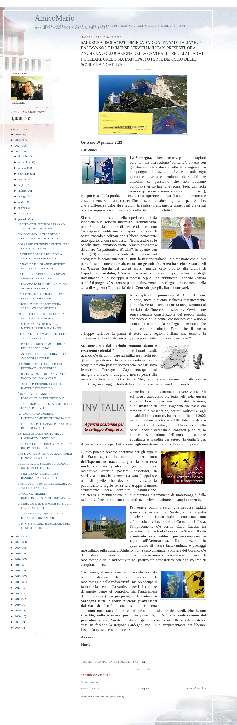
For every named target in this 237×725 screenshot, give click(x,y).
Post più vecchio (196, 688)
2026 (18, 134)
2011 (18, 599)
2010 (18, 604)
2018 (18, 559)
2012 (18, 593)
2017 (18, 564)
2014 (18, 582)
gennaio (23, 219)
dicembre (24, 156)
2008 (18, 616)
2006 (18, 627)
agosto (22, 179)
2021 (18, 542)
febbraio (23, 213)
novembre (24, 162)
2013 (18, 587)
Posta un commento (89, 682)
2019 (18, 553)
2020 (18, 547)
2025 (18, 140)
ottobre (22, 168)
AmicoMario (54, 18)
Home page (143, 688)
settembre (24, 173)
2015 (18, 576)
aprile (22, 202)
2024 (18, 145)
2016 (18, 570)
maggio (23, 196)
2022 (18, 536)
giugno (22, 190)
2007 (18, 621)
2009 (18, 610)
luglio (22, 185)
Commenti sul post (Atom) (108, 696)
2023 (18, 151)
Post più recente (90, 688)
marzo (22, 207)
